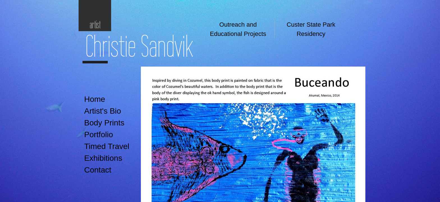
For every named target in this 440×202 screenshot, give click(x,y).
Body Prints (104, 122)
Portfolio (98, 134)
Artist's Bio (102, 111)
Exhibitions (103, 158)
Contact (97, 170)
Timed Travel (106, 146)
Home (94, 99)
